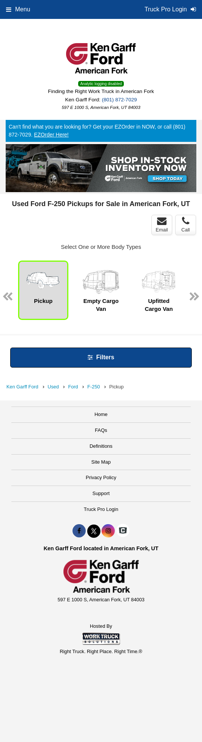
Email (162, 224)
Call (185, 224)
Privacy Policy (101, 477)
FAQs (101, 430)
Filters (101, 357)
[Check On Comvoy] (123, 531)
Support (101, 493)
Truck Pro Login (101, 509)
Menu (18, 9)
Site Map (101, 462)
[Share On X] (93, 531)
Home (101, 414)
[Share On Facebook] (79, 531)
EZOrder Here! (51, 135)
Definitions (101, 446)
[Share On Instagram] (108, 531)
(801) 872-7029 (119, 99)
